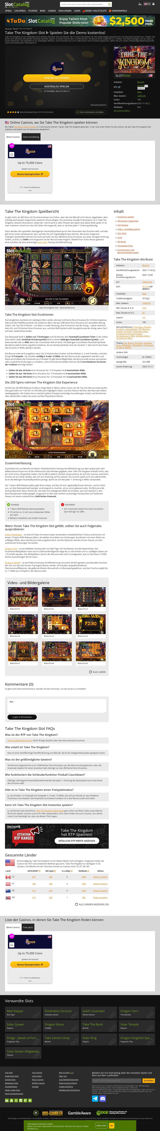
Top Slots (9, 1072)
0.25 (144, 308)
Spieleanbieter (11, 1086)
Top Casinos (37, 1072)
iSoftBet (48, 1028)
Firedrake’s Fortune (58, 1011)
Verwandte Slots (125, 245)
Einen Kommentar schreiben (92, 112)
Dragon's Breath (12, 562)
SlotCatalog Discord (103, 1097)
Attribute (122, 241)
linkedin (7, 1099)
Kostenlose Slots (12, 1076)
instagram (21, 1099)
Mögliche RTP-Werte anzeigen (77, 840)
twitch (25, 1099)
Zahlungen (64, 10)
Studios (32, 10)
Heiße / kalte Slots (95, 10)
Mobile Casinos (38, 1083)
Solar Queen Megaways (23, 1051)
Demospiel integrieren (98, 105)
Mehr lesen (101, 1126)
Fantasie (148, 343)
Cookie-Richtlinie (66, 1086)
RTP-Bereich (144, 329)
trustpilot (30, 1099)
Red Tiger (11, 1014)
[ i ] (149, 103)
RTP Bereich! (142, 87)
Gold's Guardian (94, 1011)
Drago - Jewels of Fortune (24, 1038)
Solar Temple (129, 1024)
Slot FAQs (122, 233)
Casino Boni (37, 1076)
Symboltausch (123, 336)
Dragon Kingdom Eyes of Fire (137, 1038)
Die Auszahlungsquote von (20, 740)
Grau (118, 345)
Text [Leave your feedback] (57, 706)
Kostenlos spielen (56, 86)
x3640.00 (141, 95)
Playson (10, 1028)
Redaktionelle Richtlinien (69, 1090)
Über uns (63, 1076)
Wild (133, 336)
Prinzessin (148, 345)
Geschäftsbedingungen (68, 1079)
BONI (42, 10)
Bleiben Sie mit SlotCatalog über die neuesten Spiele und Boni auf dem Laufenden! (122, 1074)
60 (143, 312)
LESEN (77, 10)
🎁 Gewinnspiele (118, 10)
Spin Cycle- (42, 242)
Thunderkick (125, 1014)
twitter (16, 1099)
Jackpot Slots (10, 1079)
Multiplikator (132, 329)
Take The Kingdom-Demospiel (50, 810)
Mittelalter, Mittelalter (132, 345)
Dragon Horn (129, 1011)
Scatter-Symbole (124, 331)
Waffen (128, 347)
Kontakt (35, 1086)
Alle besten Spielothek (128, 221)
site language (145, 3)
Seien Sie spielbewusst (32, 187)
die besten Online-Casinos (25, 127)
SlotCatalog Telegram (95, 1097)
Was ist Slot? (66, 1072)
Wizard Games (89, 1014)
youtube (11, 1099)
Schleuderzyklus (140, 331)
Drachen (138, 343)
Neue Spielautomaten (14, 1093)
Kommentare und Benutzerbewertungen (128, 251)
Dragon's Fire (11, 548)
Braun (131, 343)
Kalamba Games (51, 1014)
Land (120, 237)
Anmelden (149, 1080)
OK (112, 1126)
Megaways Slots (11, 1083)
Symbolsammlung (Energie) (129, 333)
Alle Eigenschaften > (122, 110)
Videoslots (147, 282)
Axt (125, 343)
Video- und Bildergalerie (129, 229)
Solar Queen (15, 1024)
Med (139, 92)
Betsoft (140, 82)
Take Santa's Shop (57, 1038)
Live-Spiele (20, 10)
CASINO (52, 10)
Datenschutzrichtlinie (68, 1083)
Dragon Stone (54, 1024)
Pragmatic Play (13, 1041)
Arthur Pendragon (13, 534)
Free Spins (138, 327)
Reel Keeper (15, 1011)
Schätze (120, 347)
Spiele (8, 10)
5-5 (143, 317)
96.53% (140, 85)
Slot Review (123, 225)
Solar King (89, 1038)
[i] (39, 871)
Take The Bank (93, 1024)
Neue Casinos (38, 1079)
